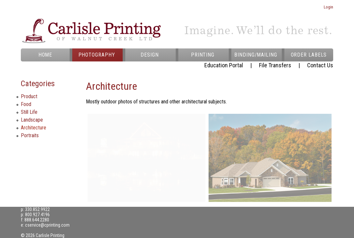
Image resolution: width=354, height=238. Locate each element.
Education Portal (223, 65)
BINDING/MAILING (255, 55)
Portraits (30, 135)
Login (328, 7)
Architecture (33, 128)
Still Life (29, 112)
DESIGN (149, 55)
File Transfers (275, 65)
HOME (45, 55)
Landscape (32, 120)
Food (26, 104)
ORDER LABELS (309, 55)
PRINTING (202, 55)
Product (29, 96)
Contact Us (320, 65)
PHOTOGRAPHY (96, 55)
